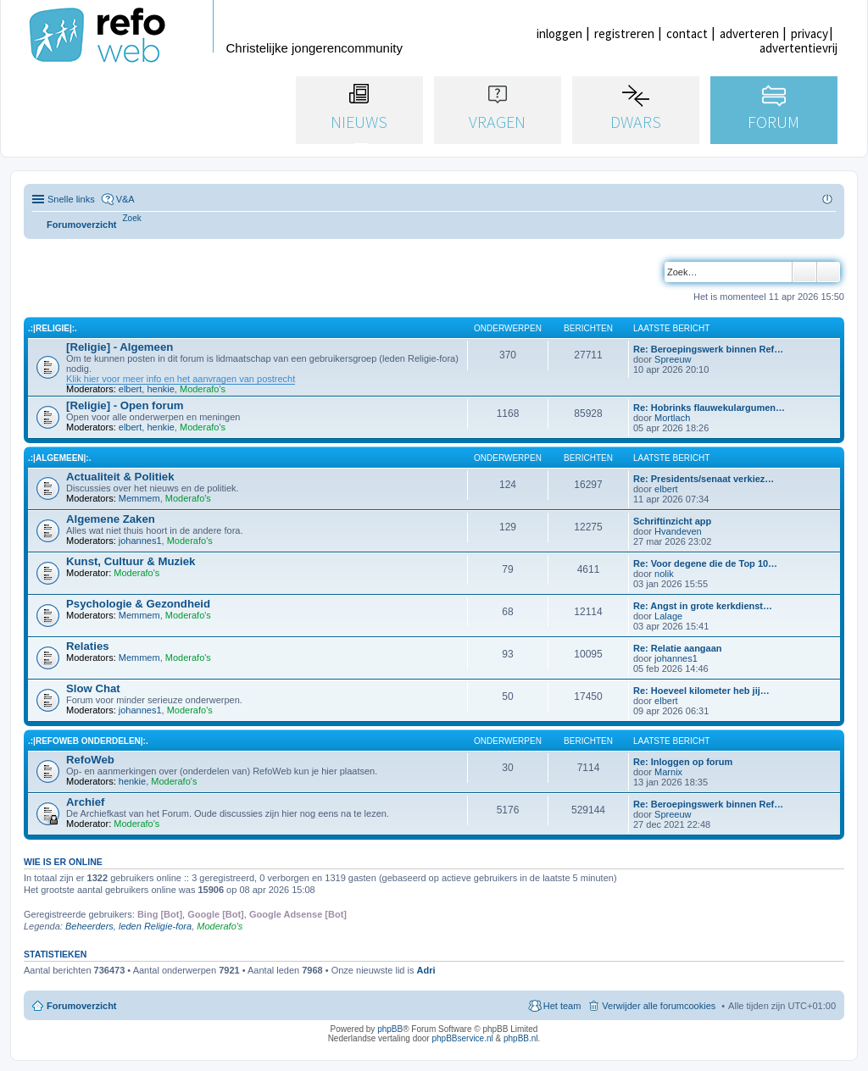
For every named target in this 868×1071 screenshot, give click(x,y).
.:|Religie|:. (52, 328)
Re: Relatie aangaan (677, 648)
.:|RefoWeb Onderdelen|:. (88, 741)
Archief (85, 802)
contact (687, 33)
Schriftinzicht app (672, 521)
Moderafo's (202, 389)
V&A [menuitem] (125, 199)
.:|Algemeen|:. (59, 458)
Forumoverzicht (82, 1006)
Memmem (139, 498)
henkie (160, 389)
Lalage (668, 616)
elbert (130, 389)
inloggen (559, 33)
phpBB (390, 1029)
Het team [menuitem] (562, 1006)
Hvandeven (678, 531)
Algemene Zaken (110, 519)
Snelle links (71, 199)
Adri (426, 970)
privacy (809, 33)
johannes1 (140, 541)
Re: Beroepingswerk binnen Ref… (708, 349)
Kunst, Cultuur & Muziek (130, 561)
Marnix (668, 772)
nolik (664, 574)
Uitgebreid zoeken (828, 272)
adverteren (749, 33)
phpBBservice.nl (461, 1038)
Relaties (87, 646)
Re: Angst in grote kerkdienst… (702, 606)
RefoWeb (90, 759)
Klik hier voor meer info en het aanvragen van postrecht (180, 379)
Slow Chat (93, 688)
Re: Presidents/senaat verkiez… (703, 479)
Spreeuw (672, 359)
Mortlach (672, 418)
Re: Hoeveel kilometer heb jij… (701, 690)
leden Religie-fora (155, 926)
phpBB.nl (521, 1038)
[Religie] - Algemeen (119, 347)
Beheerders (89, 926)
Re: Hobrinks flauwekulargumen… (709, 407)
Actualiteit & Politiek (120, 476)
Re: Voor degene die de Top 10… (705, 563)
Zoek (804, 272)
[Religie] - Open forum (124, 405)
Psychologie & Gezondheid (138, 603)
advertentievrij (798, 48)
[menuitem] (132, 218)
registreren (624, 33)
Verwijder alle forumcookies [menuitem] (658, 1006)
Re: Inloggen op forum (682, 762)
